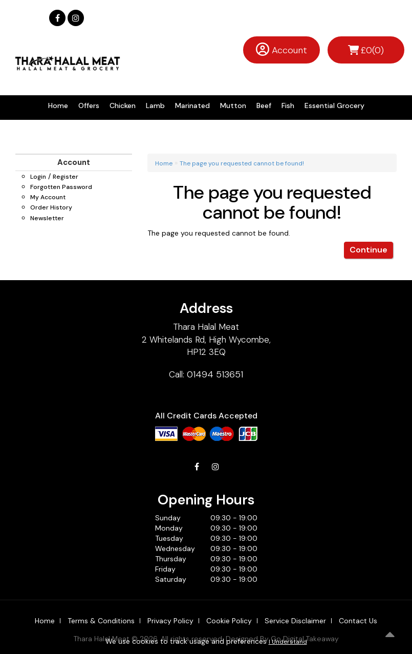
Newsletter (47, 218)
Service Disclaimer (295, 620)
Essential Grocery (334, 105)
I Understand (288, 642)
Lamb (155, 105)
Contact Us (358, 620)
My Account (48, 197)
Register (65, 177)
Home (58, 105)
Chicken (123, 105)
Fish (287, 105)
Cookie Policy (229, 620)
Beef (263, 105)
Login (38, 177)
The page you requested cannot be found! (242, 163)
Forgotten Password (61, 187)
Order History (51, 207)
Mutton (233, 105)
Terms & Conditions (101, 620)
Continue (368, 249)
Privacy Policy (170, 620)
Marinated (192, 105)
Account (289, 50)
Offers (88, 105)
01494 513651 (215, 374)
